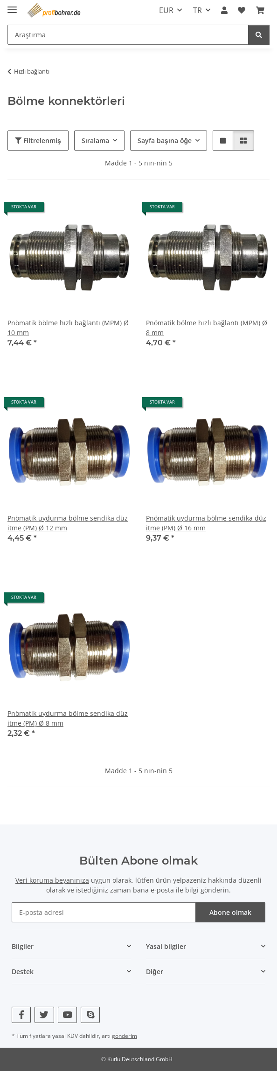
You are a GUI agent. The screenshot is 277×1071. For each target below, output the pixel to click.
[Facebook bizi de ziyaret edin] (21, 1015)
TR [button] (197, 10)
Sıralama (95, 140)
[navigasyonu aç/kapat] (12, 6)
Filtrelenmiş (38, 140)
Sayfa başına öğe (165, 140)
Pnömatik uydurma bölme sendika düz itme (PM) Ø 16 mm (206, 523)
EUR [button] (166, 10)
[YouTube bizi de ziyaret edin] (67, 1015)
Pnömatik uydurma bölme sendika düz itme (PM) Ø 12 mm (67, 523)
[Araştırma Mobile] (128, 35)
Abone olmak (230, 912)
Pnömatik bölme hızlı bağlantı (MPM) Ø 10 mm (68, 327)
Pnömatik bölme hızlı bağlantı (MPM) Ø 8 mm (206, 327)
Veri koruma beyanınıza (52, 880)
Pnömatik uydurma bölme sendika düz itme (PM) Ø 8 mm (67, 718)
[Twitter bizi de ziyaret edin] (44, 1015)
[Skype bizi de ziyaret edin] (90, 1015)
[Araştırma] (259, 35)
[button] (224, 10)
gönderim (124, 1036)
